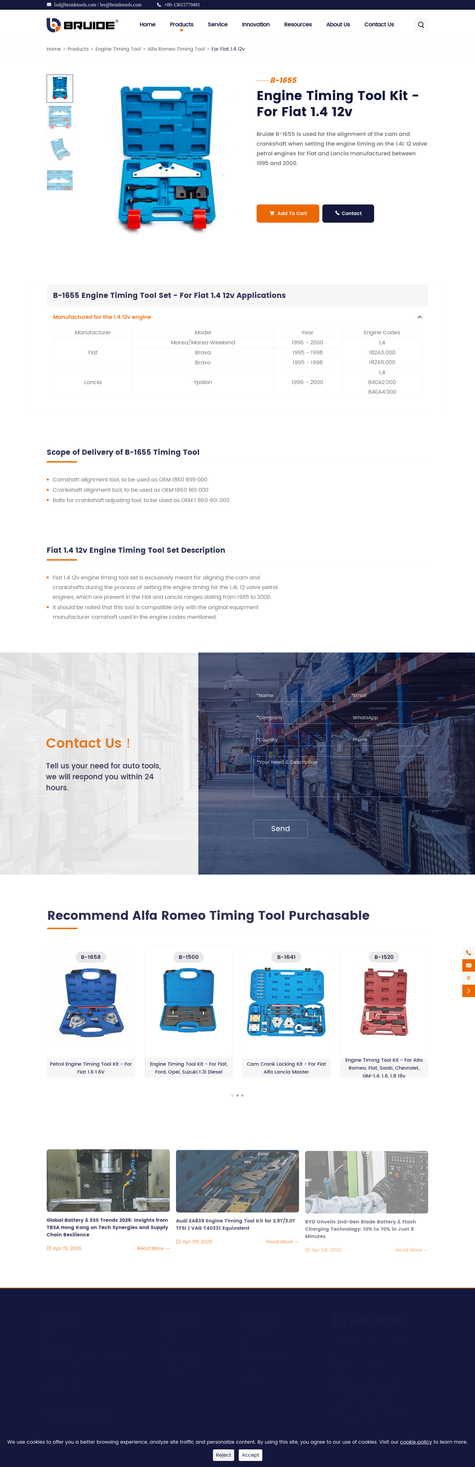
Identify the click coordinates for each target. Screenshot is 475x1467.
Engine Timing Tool (118, 49)
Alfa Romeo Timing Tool (176, 49)
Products (181, 24)
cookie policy (416, 1442)
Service (218, 24)
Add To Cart (288, 214)
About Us (338, 24)
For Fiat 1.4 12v (228, 49)
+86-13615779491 (182, 4)
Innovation (256, 24)
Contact (348, 214)
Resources (298, 24)
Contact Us (379, 24)
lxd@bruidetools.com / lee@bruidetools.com (97, 4)
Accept (250, 1455)
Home (147, 24)
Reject (223, 1455)
